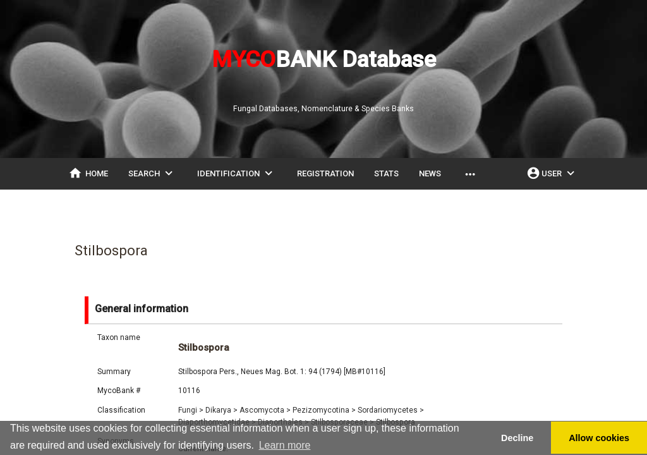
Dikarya (221, 410)
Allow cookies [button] (599, 438)
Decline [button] (517, 438)
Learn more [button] (285, 445)
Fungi (190, 410)
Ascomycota (265, 410)
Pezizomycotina (324, 410)
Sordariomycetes (391, 410)
